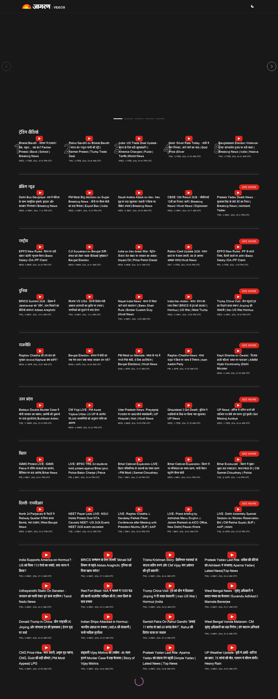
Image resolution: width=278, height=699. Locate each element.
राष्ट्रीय (23, 241)
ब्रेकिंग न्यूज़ (26, 187)
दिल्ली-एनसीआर (31, 503)
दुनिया (23, 291)
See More (249, 187)
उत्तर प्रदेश (26, 399)
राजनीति (24, 345)
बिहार (23, 454)
